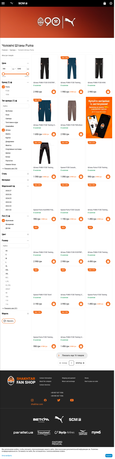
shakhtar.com (37, 404)
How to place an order (91, 381)
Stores (87, 378)
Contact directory (44, 385)
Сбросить (8, 320)
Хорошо (109, 456)
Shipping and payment (68, 378)
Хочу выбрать (7, 456)
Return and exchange (68, 381)
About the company (45, 381)
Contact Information (45, 378)
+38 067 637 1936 (57, 393)
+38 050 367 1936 (57, 396)
